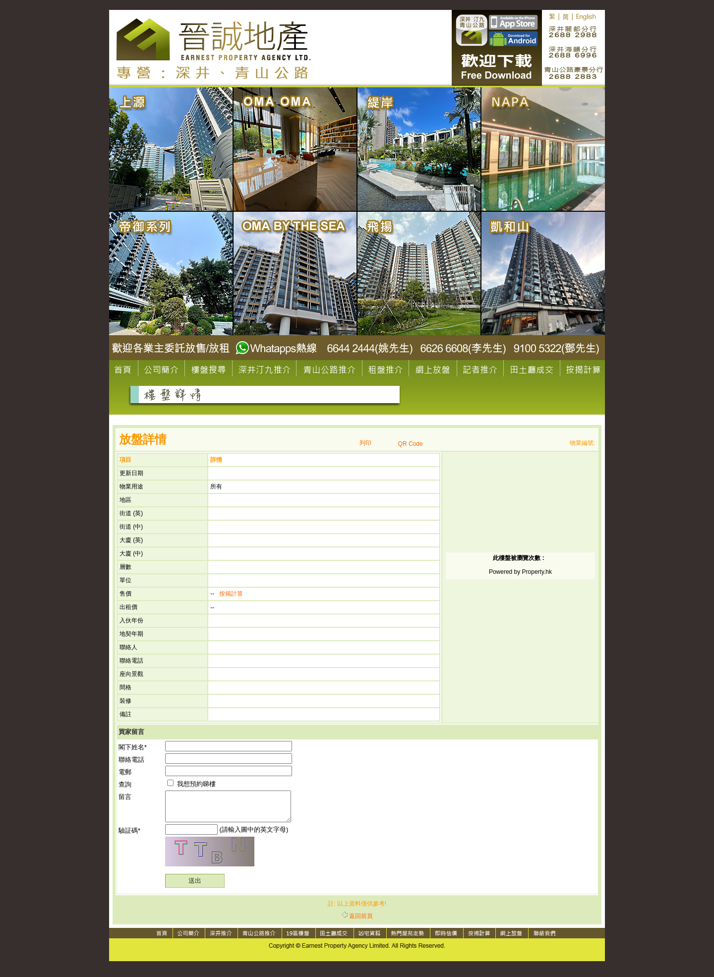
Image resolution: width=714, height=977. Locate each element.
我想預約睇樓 (191, 784)
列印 (365, 442)
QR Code (410, 443)
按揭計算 (231, 593)
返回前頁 (357, 921)
